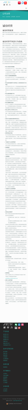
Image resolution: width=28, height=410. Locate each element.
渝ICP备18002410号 (17, 400)
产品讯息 (6, 331)
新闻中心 (5, 379)
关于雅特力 (6, 370)
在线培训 (5, 360)
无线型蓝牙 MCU (7, 345)
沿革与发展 (5, 375)
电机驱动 (5, 367)
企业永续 (8, 16)
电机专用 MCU (6, 343)
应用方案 (6, 364)
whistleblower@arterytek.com (11, 278)
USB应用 (5, 356)
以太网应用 (5, 358)
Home (4, 16)
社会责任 (5, 390)
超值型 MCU (6, 336)
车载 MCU (5, 341)
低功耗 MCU (6, 334)
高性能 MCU (6, 339)
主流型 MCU (6, 337)
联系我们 (5, 380)
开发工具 (5, 353)
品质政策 (5, 377)
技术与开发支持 (8, 348)
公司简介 (5, 373)
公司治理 (13, 16)
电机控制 (5, 355)
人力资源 (5, 382)
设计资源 (5, 351)
